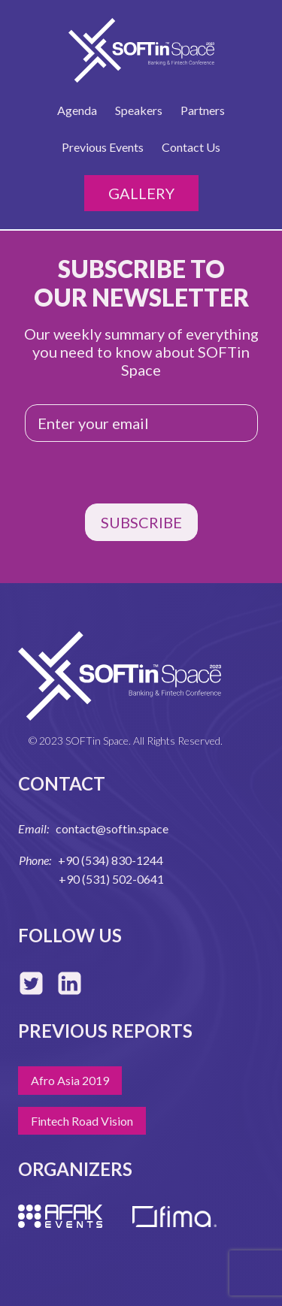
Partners (202, 110)
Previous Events (103, 147)
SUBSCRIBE (141, 522)
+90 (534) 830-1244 (110, 860)
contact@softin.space (112, 828)
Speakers (138, 110)
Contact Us (191, 147)
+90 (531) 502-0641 (111, 879)
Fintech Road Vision (82, 1121)
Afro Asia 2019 (70, 1080)
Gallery (141, 193)
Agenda (77, 110)
